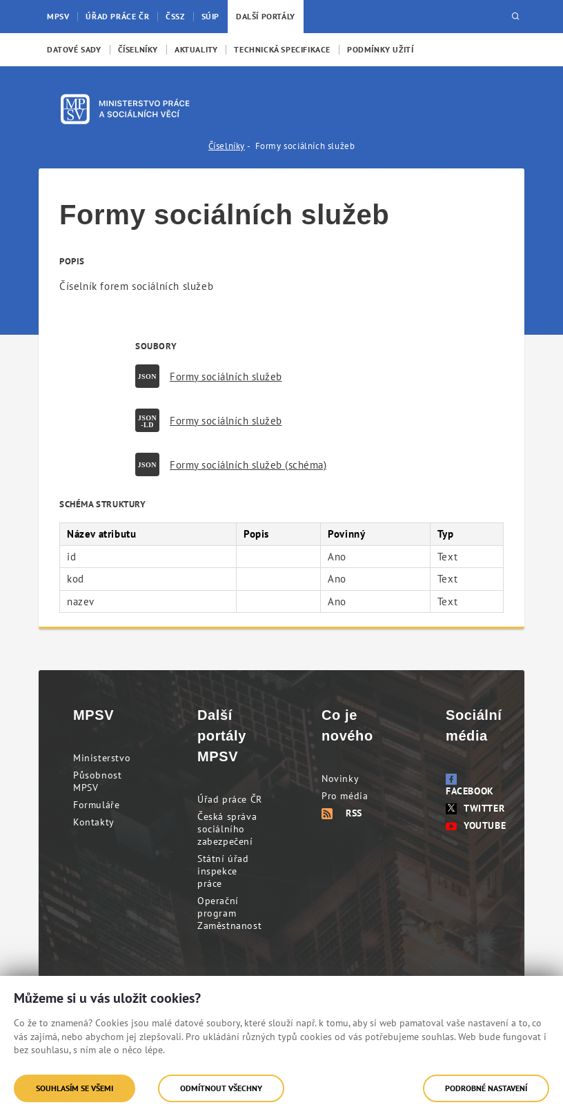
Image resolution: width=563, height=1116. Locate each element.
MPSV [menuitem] (58, 16)
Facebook (470, 785)
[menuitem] (74, 49)
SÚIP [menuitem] (210, 16)
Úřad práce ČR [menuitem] (117, 16)
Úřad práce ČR (229, 799)
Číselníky (226, 146)
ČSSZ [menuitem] (175, 16)
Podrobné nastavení (486, 1088)
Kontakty (94, 822)
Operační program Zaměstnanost (229, 913)
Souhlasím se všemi (74, 1088)
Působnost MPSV (97, 781)
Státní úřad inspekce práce (223, 871)
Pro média (345, 796)
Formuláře (96, 805)
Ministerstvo (101, 758)
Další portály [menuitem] (265, 16)
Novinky (340, 778)
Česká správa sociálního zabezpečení (227, 829)
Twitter (475, 808)
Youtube (476, 825)
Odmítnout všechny (221, 1088)
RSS (342, 813)
